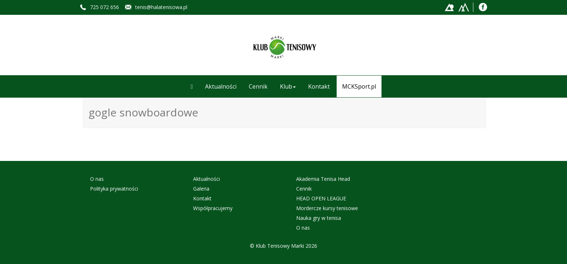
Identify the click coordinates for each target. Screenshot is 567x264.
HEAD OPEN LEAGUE (321, 198)
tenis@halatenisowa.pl (161, 7)
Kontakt (319, 86)
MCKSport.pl (359, 86)
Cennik (258, 86)
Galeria (201, 188)
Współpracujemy (213, 208)
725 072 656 (104, 7)
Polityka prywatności (114, 188)
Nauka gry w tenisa (318, 217)
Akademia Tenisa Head (323, 178)
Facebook (483, 6)
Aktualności (220, 86)
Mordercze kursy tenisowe (327, 208)
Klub (288, 86)
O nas (97, 178)
